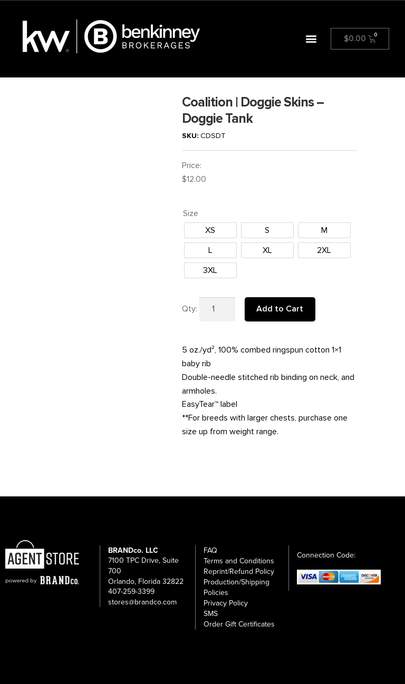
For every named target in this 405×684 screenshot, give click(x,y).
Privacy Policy (226, 603)
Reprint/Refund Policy (239, 571)
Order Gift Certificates (239, 624)
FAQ (210, 550)
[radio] (210, 230)
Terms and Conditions (239, 560)
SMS (211, 613)
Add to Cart (279, 309)
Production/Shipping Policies (236, 587)
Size (190, 213)
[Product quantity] (217, 309)
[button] (311, 38)
